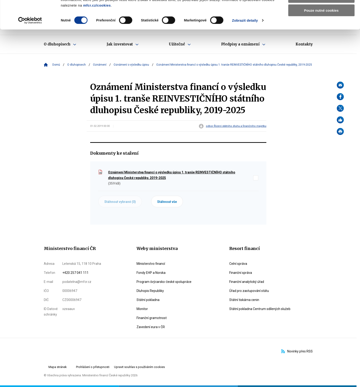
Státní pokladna (148, 300)
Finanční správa (240, 273)
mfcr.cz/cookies (97, 33)
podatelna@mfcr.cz (76, 282)
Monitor (142, 309)
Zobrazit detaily (245, 49)
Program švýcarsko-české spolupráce (164, 282)
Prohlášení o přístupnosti (92, 367)
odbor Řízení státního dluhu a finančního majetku (236, 126)
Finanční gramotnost (152, 318)
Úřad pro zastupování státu (249, 291)
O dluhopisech (76, 64)
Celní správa (238, 263)
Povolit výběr (321, 25)
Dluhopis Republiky (150, 291)
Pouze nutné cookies (321, 39)
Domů (56, 65)
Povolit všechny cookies (321, 11)
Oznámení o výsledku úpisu (131, 64)
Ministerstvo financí (151, 263)
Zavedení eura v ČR (151, 327)
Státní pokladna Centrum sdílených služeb (259, 309)
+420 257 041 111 (75, 273)
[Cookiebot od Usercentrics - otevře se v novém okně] (30, 48)
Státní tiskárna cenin (244, 300)
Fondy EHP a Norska (151, 273)
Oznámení (99, 64)
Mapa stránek (57, 367)
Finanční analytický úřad (246, 282)
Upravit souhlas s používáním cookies (139, 367)
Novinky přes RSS (297, 351)
